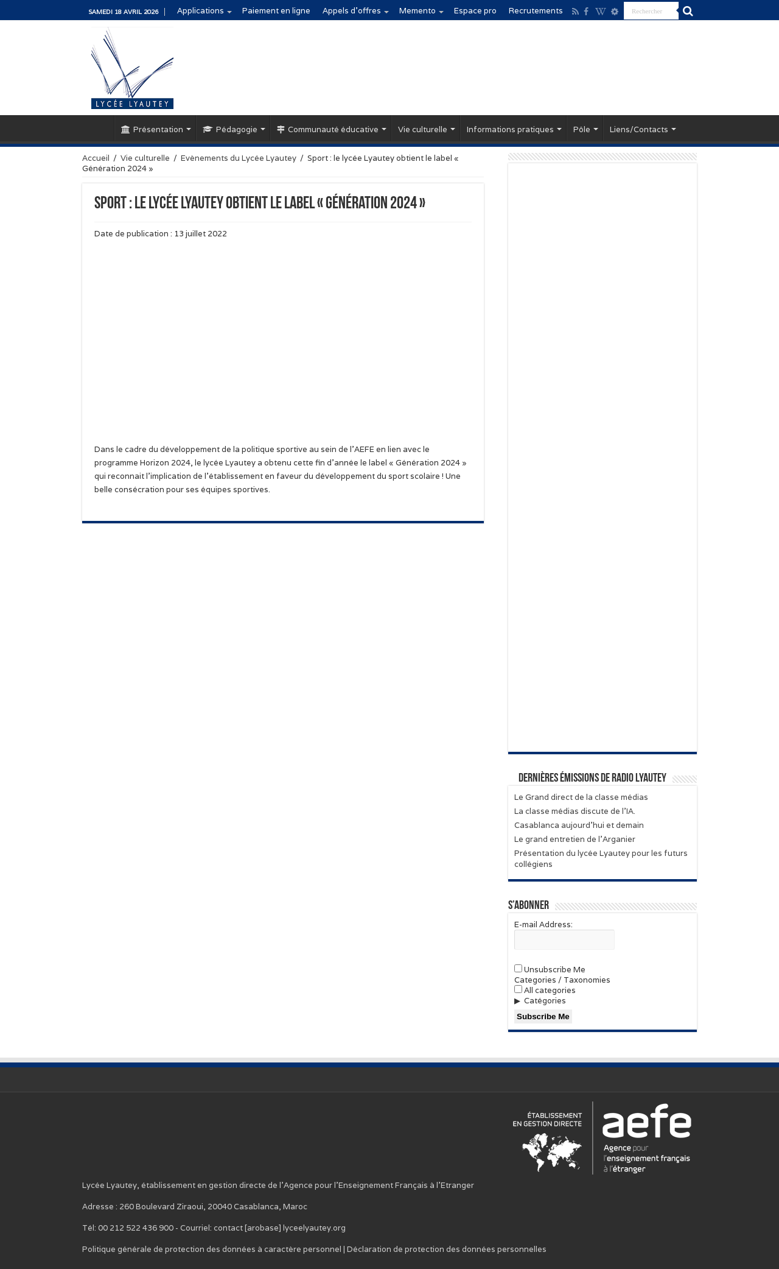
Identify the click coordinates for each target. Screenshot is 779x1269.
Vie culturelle (422, 129)
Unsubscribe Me (549, 969)
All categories (545, 990)
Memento (417, 10)
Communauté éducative (328, 129)
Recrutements (536, 10)
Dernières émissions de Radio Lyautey (592, 778)
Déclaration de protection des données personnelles (447, 1249)
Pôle (581, 129)
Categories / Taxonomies (562, 980)
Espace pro (475, 10)
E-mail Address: (543, 924)
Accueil (98, 128)
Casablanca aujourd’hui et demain (579, 825)
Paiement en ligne (276, 10)
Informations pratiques (510, 129)
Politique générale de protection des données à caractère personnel (211, 1249)
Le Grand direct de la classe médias (581, 797)
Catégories (545, 1000)
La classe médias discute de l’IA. (574, 811)
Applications (200, 10)
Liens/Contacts (639, 129)
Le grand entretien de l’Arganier (574, 839)
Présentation (152, 129)
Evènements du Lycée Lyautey (238, 158)
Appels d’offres (352, 10)
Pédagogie (230, 129)
